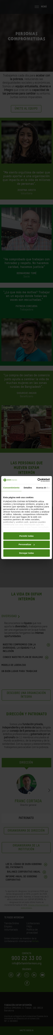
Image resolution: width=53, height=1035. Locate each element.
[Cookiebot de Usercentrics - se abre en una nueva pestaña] (38, 480)
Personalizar (27, 544)
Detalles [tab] (28, 487)
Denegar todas (26, 553)
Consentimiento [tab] (11, 487)
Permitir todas (26, 536)
